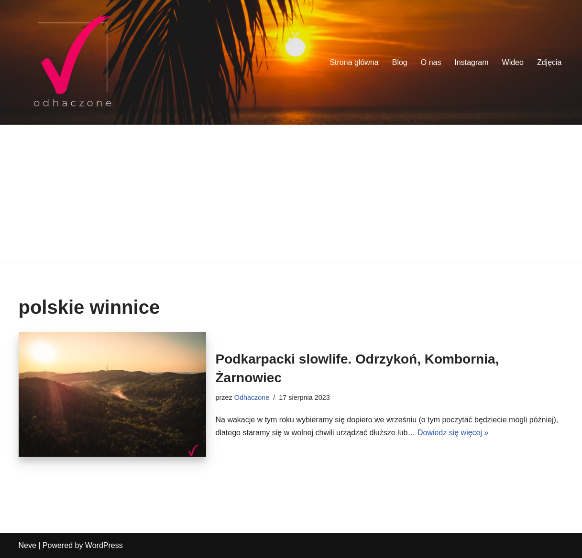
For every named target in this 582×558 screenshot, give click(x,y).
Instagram (471, 62)
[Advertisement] (291, 196)
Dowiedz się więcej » (453, 433)
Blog (399, 62)
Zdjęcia (549, 62)
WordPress (104, 545)
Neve (27, 545)
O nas (431, 62)
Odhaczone (252, 397)
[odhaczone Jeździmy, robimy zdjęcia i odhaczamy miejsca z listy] (72, 62)
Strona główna (353, 62)
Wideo (513, 62)
